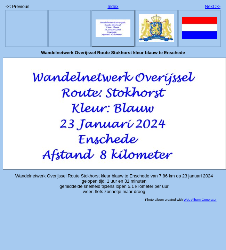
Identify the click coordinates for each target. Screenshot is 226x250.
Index (112, 6)
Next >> (212, 6)
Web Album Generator (200, 199)
